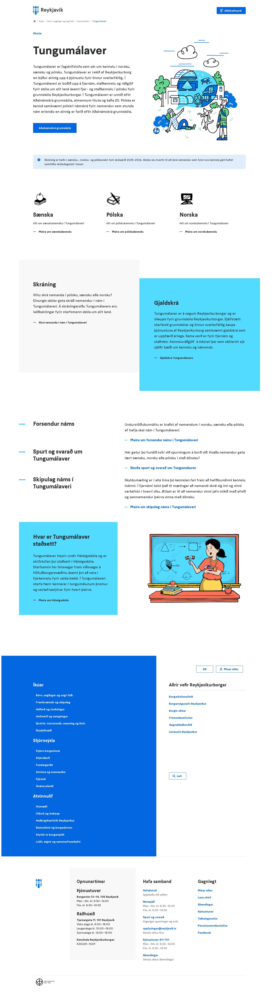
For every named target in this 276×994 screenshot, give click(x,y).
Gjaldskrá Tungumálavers (176, 358)
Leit (179, 776)
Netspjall (167, 906)
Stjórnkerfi (43, 758)
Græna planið (45, 786)
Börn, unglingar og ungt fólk (60, 21)
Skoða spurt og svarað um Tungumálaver (163, 467)
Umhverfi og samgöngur (52, 716)
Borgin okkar (177, 710)
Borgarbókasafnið (181, 696)
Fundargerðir (44, 765)
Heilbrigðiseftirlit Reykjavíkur (55, 820)
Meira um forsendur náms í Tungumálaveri (164, 440)
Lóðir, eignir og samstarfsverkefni (58, 841)
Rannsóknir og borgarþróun (54, 827)
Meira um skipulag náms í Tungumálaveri (163, 507)
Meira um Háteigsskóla (54, 600)
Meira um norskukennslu (201, 231)
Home (34, 21)
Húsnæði (41, 806)
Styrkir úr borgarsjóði (50, 834)
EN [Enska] (204, 669)
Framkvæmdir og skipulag (53, 702)
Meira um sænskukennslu (55, 231)
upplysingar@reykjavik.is (167, 931)
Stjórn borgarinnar (48, 751)
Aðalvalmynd (233, 10)
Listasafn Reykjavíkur (183, 732)
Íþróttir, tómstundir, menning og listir (60, 723)
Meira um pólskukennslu (127, 231)
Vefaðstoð (167, 893)
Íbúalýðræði (44, 730)
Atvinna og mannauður (51, 772)
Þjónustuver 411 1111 (167, 944)
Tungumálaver (99, 21)
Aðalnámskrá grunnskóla (55, 128)
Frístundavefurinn (180, 717)
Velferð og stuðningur (50, 709)
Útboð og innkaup (48, 813)
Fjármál (41, 779)
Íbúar (41, 21)
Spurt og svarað (167, 919)
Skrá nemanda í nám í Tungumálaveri (63, 322)
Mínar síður (231, 669)
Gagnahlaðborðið (180, 724)
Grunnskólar (83, 21)
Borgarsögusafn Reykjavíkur (187, 703)
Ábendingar (167, 957)
